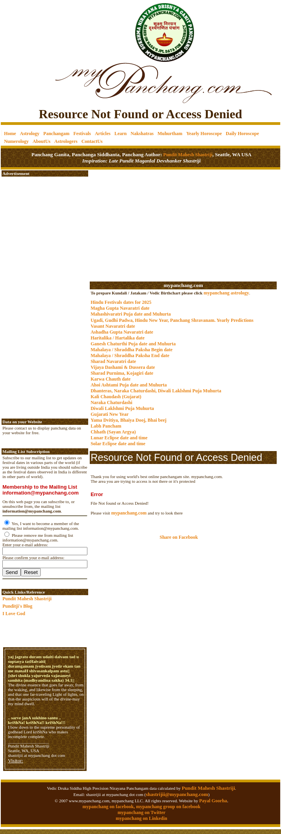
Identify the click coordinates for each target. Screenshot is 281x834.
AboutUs (41, 141)
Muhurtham (170, 133)
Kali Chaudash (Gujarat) (116, 396)
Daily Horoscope (242, 133)
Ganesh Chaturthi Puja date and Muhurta (133, 344)
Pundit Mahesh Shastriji (187, 154)
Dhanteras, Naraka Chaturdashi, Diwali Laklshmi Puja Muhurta (156, 391)
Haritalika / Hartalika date (118, 338)
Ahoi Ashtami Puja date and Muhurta (129, 385)
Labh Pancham (106, 426)
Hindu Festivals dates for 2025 (121, 302)
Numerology (16, 141)
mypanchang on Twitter (141, 812)
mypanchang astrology (226, 293)
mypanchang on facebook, (109, 806)
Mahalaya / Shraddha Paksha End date (130, 355)
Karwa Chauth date (111, 379)
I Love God (13, 613)
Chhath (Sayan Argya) (113, 432)
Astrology (30, 133)
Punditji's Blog (17, 606)
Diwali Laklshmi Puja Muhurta (122, 408)
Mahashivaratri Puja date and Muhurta (131, 314)
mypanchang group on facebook (168, 806)
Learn (120, 133)
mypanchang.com (183, 285)
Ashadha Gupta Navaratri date (122, 332)
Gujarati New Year (110, 414)
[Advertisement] (27, 27)
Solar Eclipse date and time (118, 443)
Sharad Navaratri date (113, 361)
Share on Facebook (179, 537)
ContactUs (92, 141)
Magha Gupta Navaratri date (120, 308)
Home (10, 133)
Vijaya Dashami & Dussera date (123, 367)
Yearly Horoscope (204, 133)
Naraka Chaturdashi (111, 402)
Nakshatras (142, 133)
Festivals (82, 133)
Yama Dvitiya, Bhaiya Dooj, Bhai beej (129, 420)
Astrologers (66, 141)
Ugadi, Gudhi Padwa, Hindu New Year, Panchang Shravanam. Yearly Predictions (172, 320)
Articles (103, 133)
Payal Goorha (213, 800)
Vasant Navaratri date (113, 326)
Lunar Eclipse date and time (119, 437)
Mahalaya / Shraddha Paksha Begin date (131, 349)
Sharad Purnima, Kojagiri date (122, 373)
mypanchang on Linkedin (141, 818)
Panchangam (57, 133)
